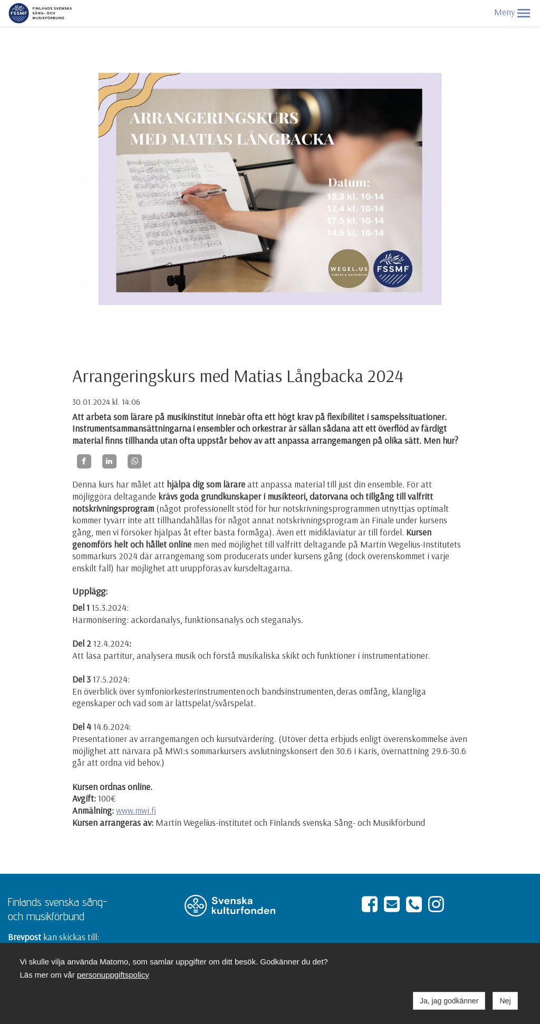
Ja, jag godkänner (449, 1001)
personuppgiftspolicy (113, 974)
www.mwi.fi (136, 810)
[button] (523, 13)
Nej (504, 1001)
